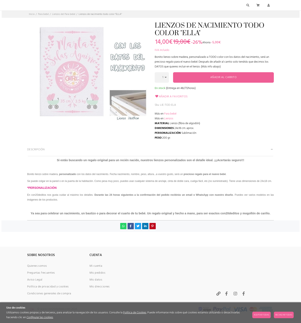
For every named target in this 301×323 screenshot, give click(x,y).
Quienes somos (37, 266)
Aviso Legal (34, 279)
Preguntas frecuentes (41, 272)
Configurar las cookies (40, 317)
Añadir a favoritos (171, 96)
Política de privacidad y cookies (48, 286)
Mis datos (95, 279)
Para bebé (170, 113)
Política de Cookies (134, 312)
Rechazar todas (283, 315)
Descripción (36, 149)
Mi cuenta (95, 266)
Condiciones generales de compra (49, 293)
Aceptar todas (261, 315)
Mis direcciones (99, 286)
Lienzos (168, 118)
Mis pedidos (97, 272)
